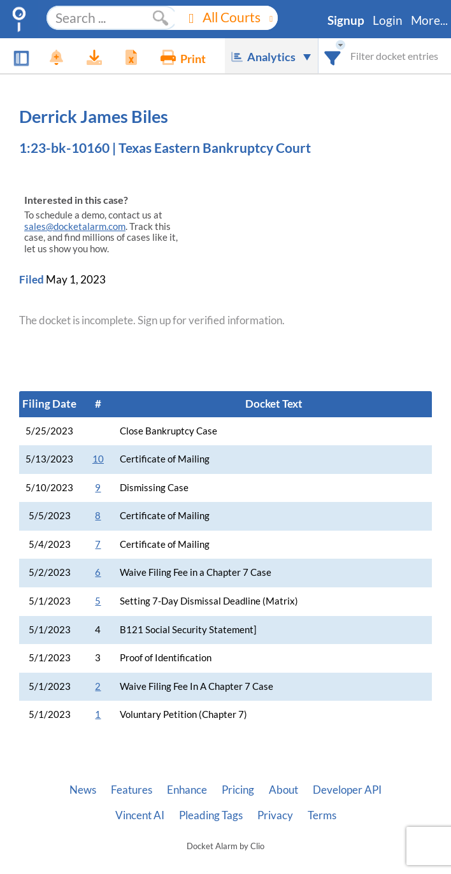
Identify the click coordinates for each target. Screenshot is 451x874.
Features (131, 790)
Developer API (347, 790)
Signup (345, 20)
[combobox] (333, 55)
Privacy (275, 815)
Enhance (187, 790)
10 (98, 459)
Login (388, 20)
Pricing (238, 790)
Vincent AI (139, 815)
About (283, 790)
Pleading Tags (211, 815)
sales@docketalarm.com (74, 226)
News (82, 790)
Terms (322, 815)
